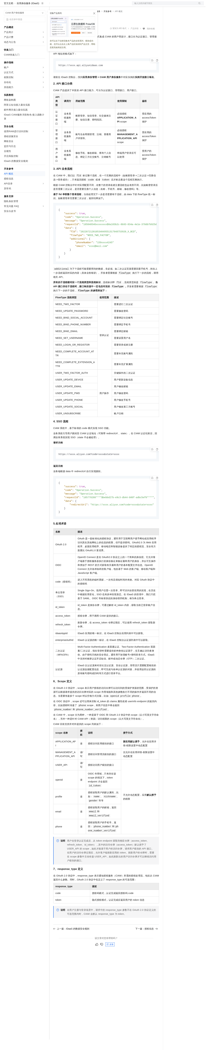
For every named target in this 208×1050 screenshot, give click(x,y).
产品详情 (134, 39)
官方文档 (8, 14)
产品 (42, 5)
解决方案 (53, 5)
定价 (71, 5)
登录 (198, 5)
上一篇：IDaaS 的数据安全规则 (71, 943)
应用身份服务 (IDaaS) (28, 14)
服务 (97, 5)
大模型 (33, 5)
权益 (63, 5)
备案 (171, 5)
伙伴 (89, 5)
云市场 (80, 5)
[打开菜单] (5, 5)
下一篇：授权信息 (146, 943)
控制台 (179, 5)
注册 (186, 5)
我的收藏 (151, 39)
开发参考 (107, 22)
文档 (164, 5)
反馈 (110, 959)
